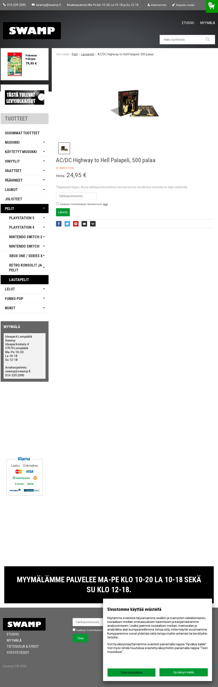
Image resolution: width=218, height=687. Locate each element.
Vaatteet (13, 170)
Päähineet (14, 180)
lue (105, 204)
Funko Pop (14, 298)
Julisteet (13, 199)
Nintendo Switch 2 (25, 237)
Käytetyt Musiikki (21, 151)
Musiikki (12, 142)
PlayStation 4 (21, 227)
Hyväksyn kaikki (183, 672)
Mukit (10, 308)
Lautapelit (19, 279)
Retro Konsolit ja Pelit (25, 267)
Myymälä (207, 23)
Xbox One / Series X (26, 256)
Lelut (10, 289)
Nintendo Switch (24, 246)
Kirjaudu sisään (185, 5)
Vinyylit (12, 161)
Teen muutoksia (131, 672)
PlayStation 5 (21, 218)
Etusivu (188, 23)
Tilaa (80, 638)
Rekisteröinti (158, 5)
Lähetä (62, 212)
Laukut (11, 189)
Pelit (9, 208)
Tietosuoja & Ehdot (19, 646)
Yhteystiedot (14, 652)
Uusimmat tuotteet (22, 133)
